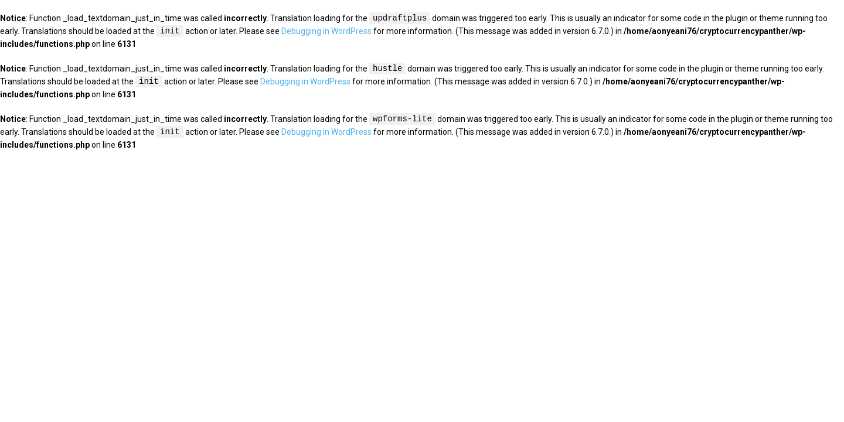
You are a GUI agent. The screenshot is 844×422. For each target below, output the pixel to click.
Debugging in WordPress (326, 31)
